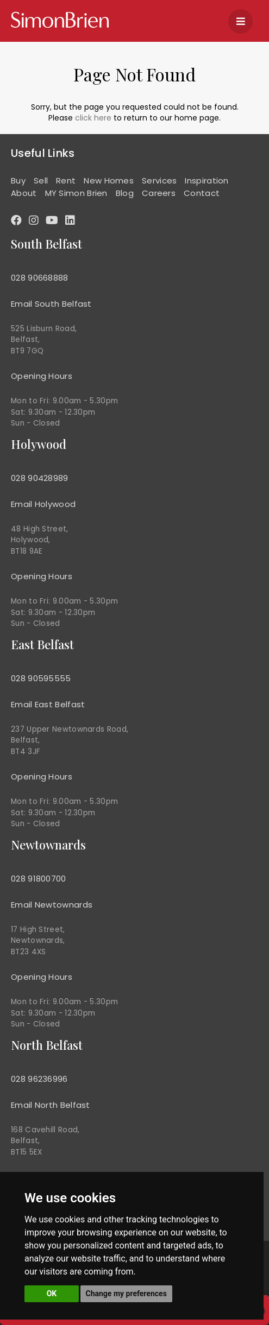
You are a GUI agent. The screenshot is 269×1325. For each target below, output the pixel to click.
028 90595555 (41, 678)
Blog (125, 193)
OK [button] (52, 1293)
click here (93, 117)
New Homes (109, 180)
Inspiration (206, 180)
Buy (18, 180)
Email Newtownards (51, 904)
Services (159, 180)
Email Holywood (43, 504)
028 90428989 (39, 478)
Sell (41, 180)
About (24, 193)
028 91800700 (38, 878)
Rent (66, 180)
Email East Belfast (48, 704)
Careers (159, 193)
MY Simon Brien (76, 193)
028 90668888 (39, 277)
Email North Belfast (50, 1105)
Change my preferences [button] (126, 1293)
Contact (202, 193)
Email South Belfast (51, 303)
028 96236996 (39, 1079)
